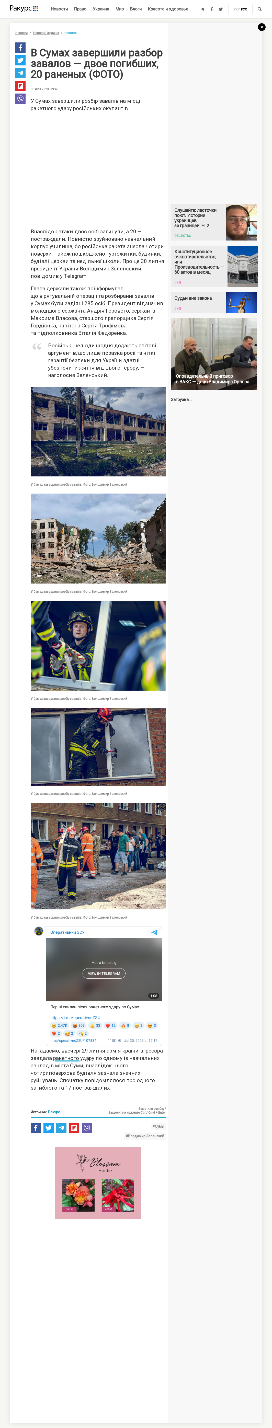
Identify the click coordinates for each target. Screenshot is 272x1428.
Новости (59, 9)
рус (244, 9)
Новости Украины (46, 33)
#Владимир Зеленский (145, 1136)
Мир (120, 9)
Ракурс (54, 1112)
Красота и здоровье (168, 9)
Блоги (136, 9)
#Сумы (158, 1126)
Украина (101, 9)
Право (80, 9)
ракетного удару (73, 1058)
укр (237, 9)
